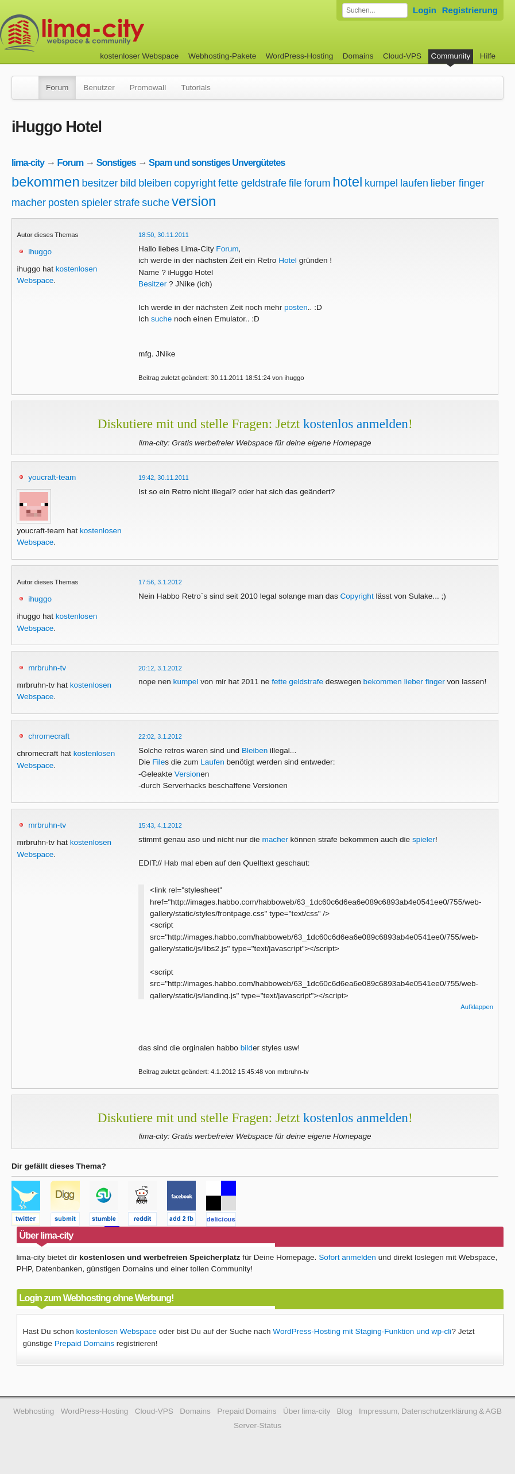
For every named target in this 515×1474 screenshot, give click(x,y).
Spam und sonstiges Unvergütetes (217, 162)
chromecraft (48, 736)
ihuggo (40, 251)
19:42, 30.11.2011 (163, 477)
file (295, 183)
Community (451, 56)
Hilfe (487, 56)
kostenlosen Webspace (116, 1331)
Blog (345, 1411)
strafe (127, 202)
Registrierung (470, 10)
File (158, 762)
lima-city (27, 162)
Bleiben (255, 750)
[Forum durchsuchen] (375, 10)
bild (128, 183)
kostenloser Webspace (139, 56)
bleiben (155, 183)
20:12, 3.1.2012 (160, 668)
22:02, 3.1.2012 (160, 736)
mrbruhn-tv (47, 668)
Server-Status (257, 1425)
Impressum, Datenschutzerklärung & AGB (430, 1411)
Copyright (356, 596)
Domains (358, 56)
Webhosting (34, 1411)
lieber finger (458, 183)
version (194, 201)
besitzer (100, 183)
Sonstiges (116, 162)
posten (63, 202)
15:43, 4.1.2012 (160, 825)
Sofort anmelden (347, 1257)
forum (317, 183)
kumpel (381, 183)
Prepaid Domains (84, 1343)
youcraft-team (52, 477)
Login (424, 10)
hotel (347, 181)
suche (155, 202)
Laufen (212, 762)
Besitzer (152, 284)
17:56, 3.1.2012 (160, 582)
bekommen (45, 181)
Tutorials (196, 87)
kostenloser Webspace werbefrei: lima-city (115, 33)
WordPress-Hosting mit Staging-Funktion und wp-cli (362, 1331)
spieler (97, 202)
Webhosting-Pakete (222, 56)
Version (187, 774)
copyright (195, 183)
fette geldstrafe (252, 183)
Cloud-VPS (402, 56)
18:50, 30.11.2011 (163, 234)
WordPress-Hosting (300, 56)
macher (28, 202)
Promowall (148, 87)
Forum (57, 87)
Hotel (287, 260)
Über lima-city (306, 1411)
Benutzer (98, 87)
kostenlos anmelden (355, 423)
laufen (414, 183)
